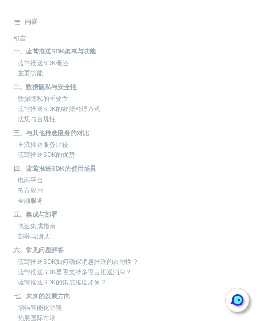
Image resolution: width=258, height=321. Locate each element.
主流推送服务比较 (43, 144)
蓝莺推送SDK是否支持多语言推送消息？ (75, 272)
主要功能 (30, 73)
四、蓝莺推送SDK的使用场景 (54, 168)
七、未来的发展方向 (41, 296)
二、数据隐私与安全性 (45, 87)
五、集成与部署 (35, 214)
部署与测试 (33, 236)
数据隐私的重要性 (43, 98)
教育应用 (30, 190)
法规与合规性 (37, 119)
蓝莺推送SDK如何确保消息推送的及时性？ (78, 261)
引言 (19, 38)
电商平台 (30, 180)
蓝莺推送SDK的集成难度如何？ (62, 282)
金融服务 (30, 200)
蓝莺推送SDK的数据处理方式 (59, 108)
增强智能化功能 (40, 307)
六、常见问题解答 (38, 250)
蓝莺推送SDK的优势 (46, 154)
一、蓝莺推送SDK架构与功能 (54, 51)
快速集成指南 (37, 226)
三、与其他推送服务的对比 (51, 132)
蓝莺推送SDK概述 (43, 62)
